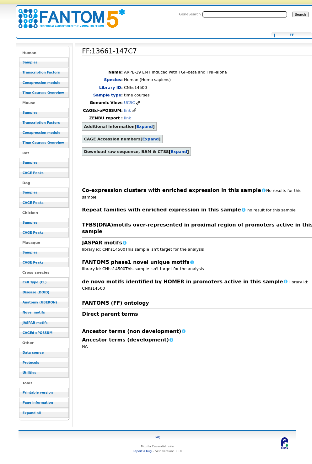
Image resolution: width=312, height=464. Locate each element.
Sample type (107, 95)
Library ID (110, 87)
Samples (30, 62)
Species (112, 79)
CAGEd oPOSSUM (37, 333)
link (127, 110)
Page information (38, 402)
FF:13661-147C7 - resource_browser (67, 15)
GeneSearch (190, 14)
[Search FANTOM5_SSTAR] (244, 14)
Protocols (31, 362)
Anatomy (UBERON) (40, 302)
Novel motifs (34, 312)
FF (292, 35)
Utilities (29, 372)
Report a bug (142, 451)
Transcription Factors (41, 72)
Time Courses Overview (43, 93)
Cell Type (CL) (35, 282)
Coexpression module (42, 83)
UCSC (129, 102)
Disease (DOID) (36, 292)
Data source (33, 352)
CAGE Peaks (33, 173)
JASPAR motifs (35, 323)
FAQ (157, 437)
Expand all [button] (32, 413)
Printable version (38, 392)
